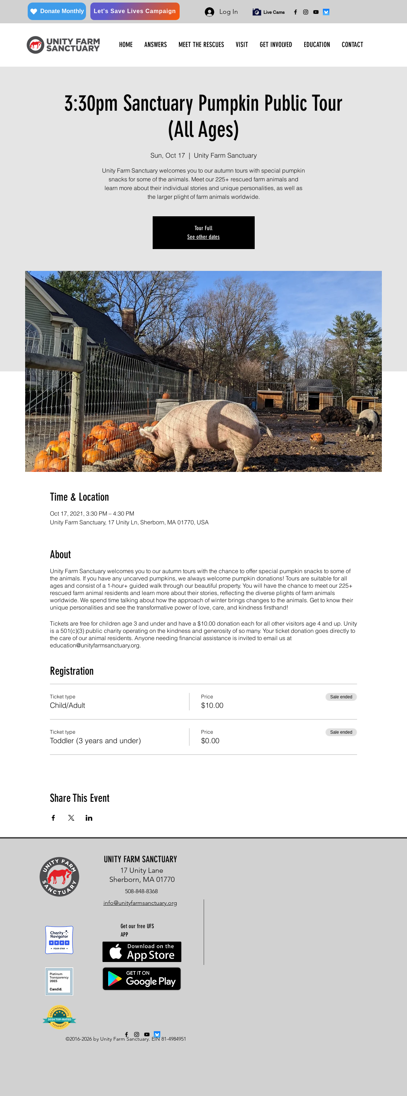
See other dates (203, 236)
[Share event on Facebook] (53, 818)
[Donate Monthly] (57, 11)
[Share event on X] (71, 818)
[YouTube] (316, 12)
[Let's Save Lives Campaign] (135, 11)
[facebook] (295, 12)
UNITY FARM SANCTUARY (140, 859)
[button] (155, 45)
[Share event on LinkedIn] (89, 818)
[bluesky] (326, 12)
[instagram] (305, 12)
